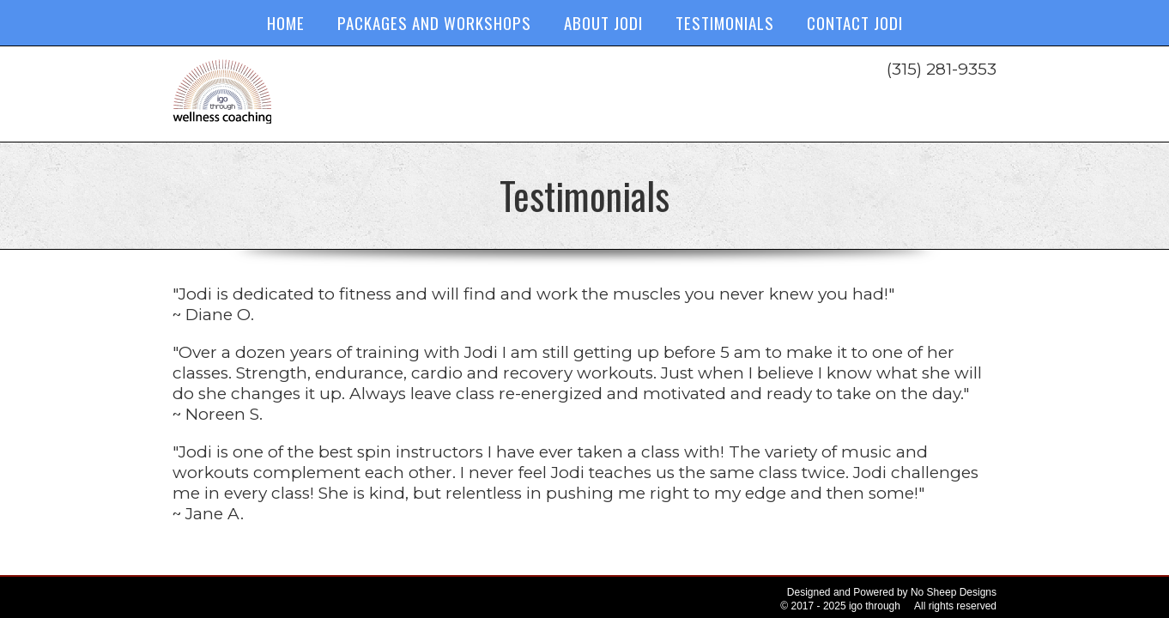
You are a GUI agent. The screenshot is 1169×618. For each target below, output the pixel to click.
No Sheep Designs (953, 592)
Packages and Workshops (434, 22)
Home (286, 22)
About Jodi (603, 22)
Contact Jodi (855, 22)
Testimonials (724, 22)
